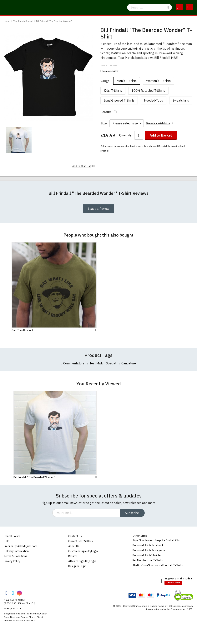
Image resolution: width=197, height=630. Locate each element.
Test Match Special (23, 21)
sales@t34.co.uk (12, 608)
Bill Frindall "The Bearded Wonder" (54, 21)
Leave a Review (98, 209)
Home (7, 21)
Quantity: (125, 135)
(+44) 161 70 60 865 (14, 599)
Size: (104, 123)
